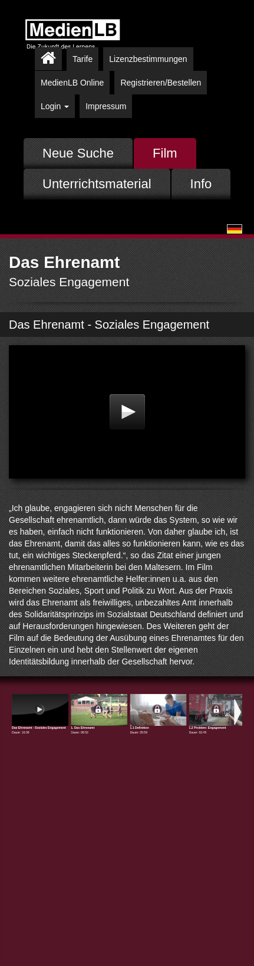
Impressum (105, 106)
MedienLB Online (72, 82)
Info (201, 183)
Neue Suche (78, 153)
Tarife (82, 59)
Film (165, 153)
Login (55, 106)
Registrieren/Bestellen (160, 82)
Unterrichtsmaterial (96, 183)
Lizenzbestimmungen (148, 59)
